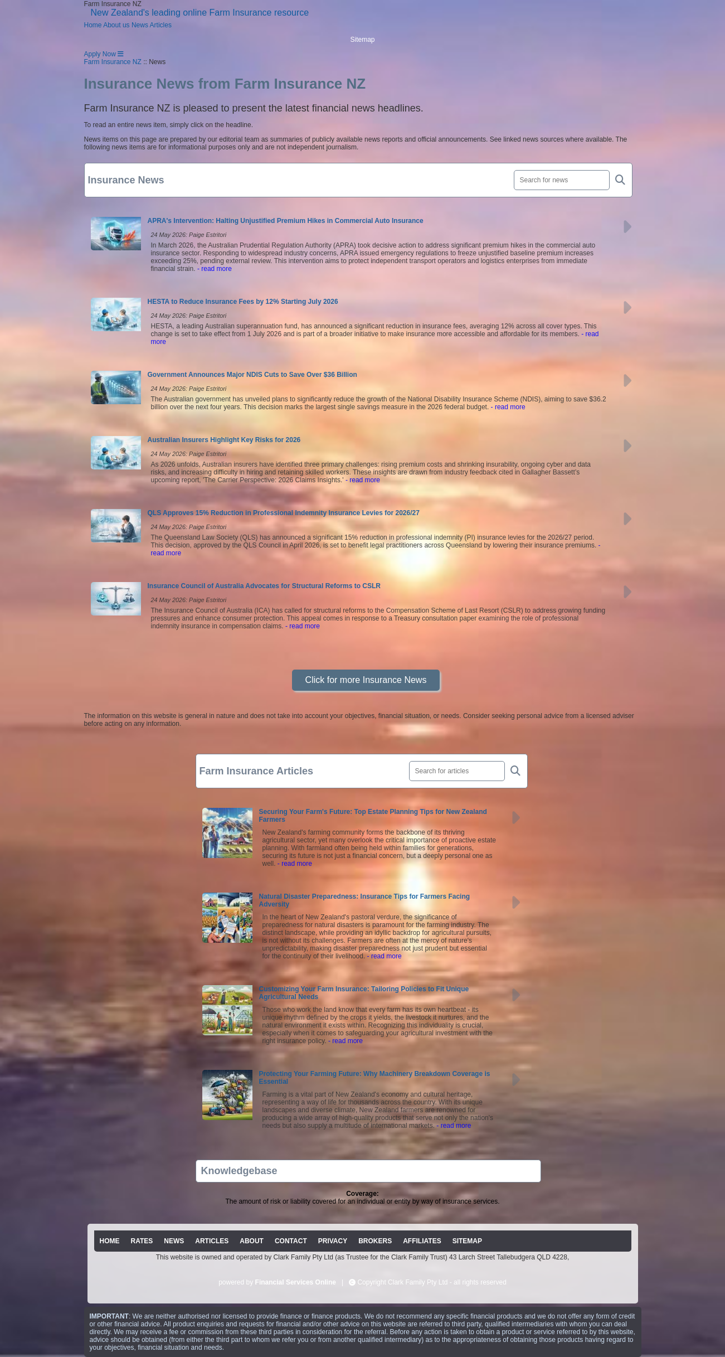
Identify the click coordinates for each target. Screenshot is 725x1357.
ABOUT (252, 1241)
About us (116, 25)
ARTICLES (211, 1241)
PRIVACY (332, 1241)
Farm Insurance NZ (113, 62)
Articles (161, 25)
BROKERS (375, 1241)
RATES (142, 1241)
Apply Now (100, 54)
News (140, 25)
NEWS (174, 1241)
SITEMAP (467, 1241)
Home (93, 25)
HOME (110, 1241)
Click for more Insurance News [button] (366, 680)
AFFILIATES (422, 1241)
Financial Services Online (295, 1282)
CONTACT (291, 1241)
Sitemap (362, 39)
